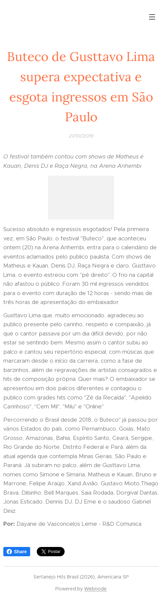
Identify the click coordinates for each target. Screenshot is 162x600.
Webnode (95, 589)
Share (17, 551)
